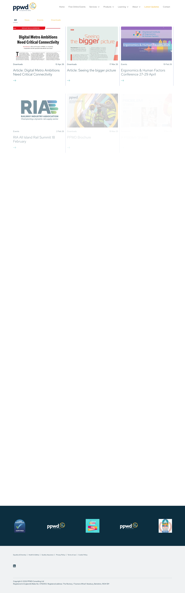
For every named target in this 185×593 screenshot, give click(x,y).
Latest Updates (151, 7)
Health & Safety (34, 555)
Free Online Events (77, 7)
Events (40, 20)
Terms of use (72, 555)
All (15, 20)
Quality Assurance (48, 555)
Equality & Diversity (19, 555)
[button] (94, 6)
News (27, 20)
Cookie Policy (82, 555)
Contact (166, 7)
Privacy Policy (60, 555)
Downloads (56, 20)
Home (62, 7)
